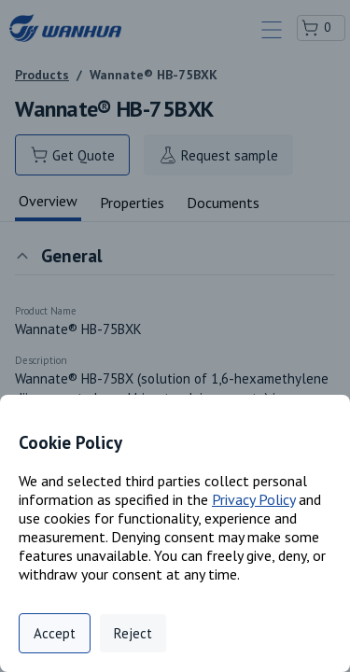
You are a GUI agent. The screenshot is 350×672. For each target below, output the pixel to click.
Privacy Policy (253, 499)
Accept (55, 633)
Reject (133, 633)
